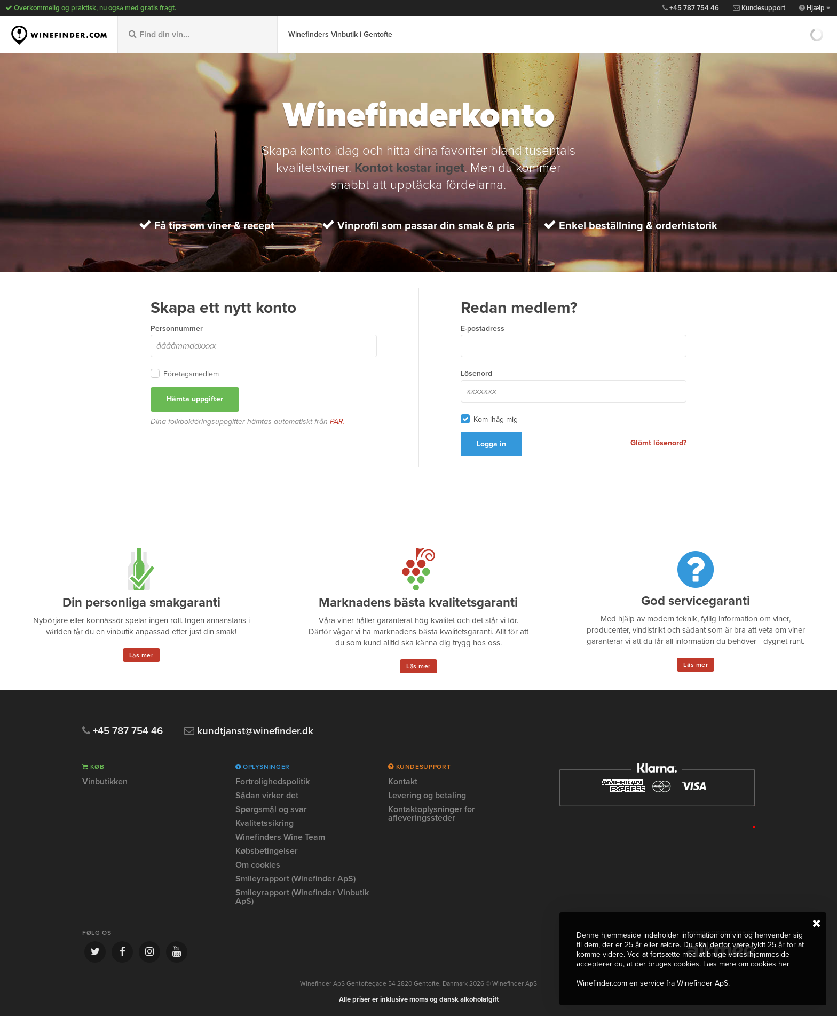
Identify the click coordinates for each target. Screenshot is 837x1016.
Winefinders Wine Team (280, 837)
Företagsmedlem (191, 373)
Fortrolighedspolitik (272, 782)
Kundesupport (759, 8)
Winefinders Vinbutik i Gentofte (340, 34)
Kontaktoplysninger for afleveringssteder (431, 813)
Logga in (491, 443)
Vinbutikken (105, 782)
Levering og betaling (427, 795)
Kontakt (402, 782)
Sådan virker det (266, 795)
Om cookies (257, 865)
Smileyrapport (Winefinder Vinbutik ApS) (302, 897)
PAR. (337, 421)
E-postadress (482, 328)
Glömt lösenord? (658, 442)
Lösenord (476, 373)
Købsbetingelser (266, 851)
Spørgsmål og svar (271, 809)
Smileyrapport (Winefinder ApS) (295, 878)
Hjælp (814, 8)
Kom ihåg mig (495, 419)
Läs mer (141, 655)
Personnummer (177, 328)
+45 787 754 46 (690, 8)
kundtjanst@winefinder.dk (250, 731)
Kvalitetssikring (264, 823)
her (783, 963)
